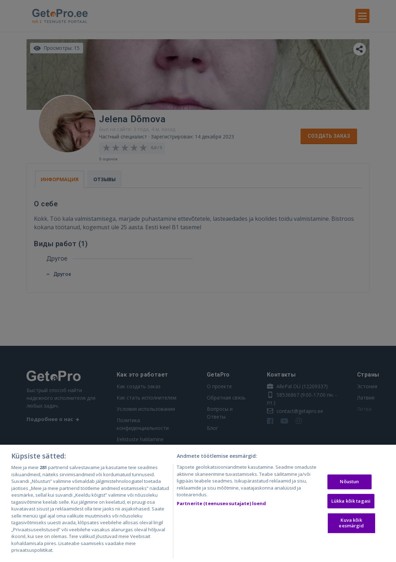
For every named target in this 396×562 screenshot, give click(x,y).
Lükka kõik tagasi (351, 502)
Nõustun (349, 482)
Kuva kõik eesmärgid (351, 524)
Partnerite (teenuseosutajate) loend (221, 504)
